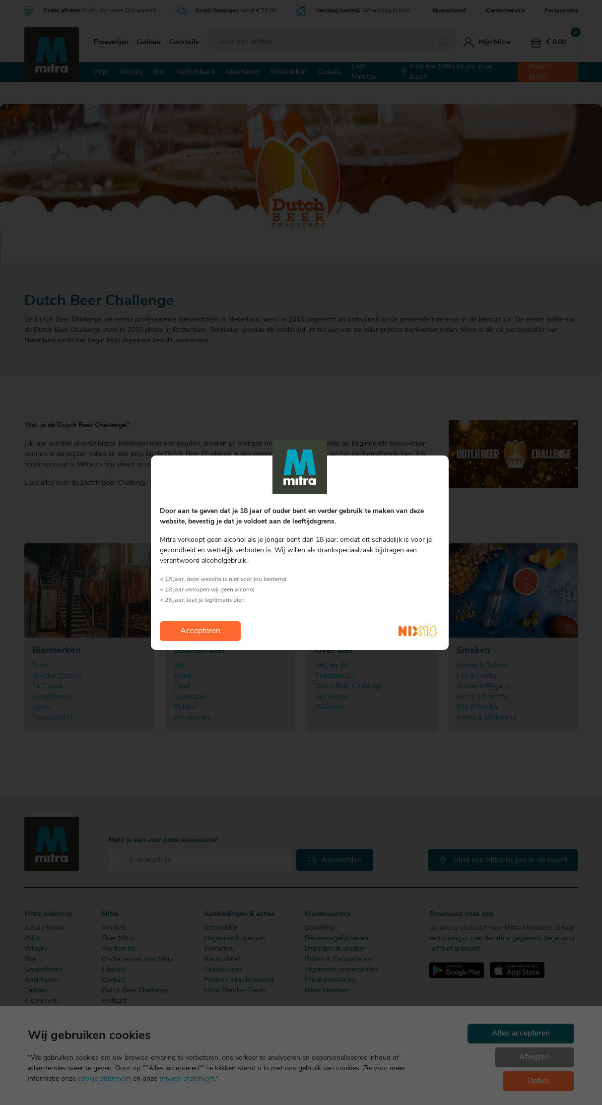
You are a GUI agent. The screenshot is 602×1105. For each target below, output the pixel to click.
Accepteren (200, 631)
